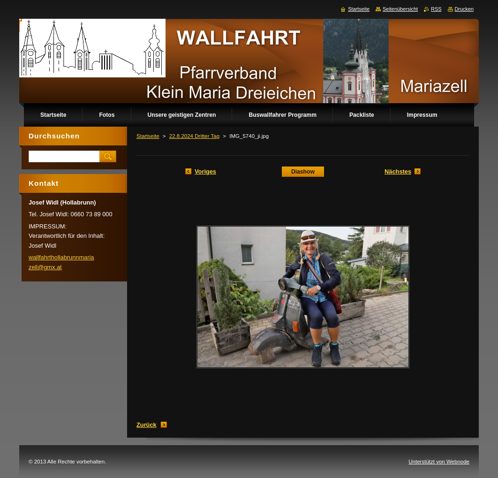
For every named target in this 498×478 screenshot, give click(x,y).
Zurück (146, 424)
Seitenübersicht (400, 9)
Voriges (205, 171)
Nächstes (398, 171)
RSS (436, 9)
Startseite (147, 136)
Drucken (464, 9)
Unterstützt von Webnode (438, 461)
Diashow (303, 171)
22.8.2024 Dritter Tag (194, 136)
